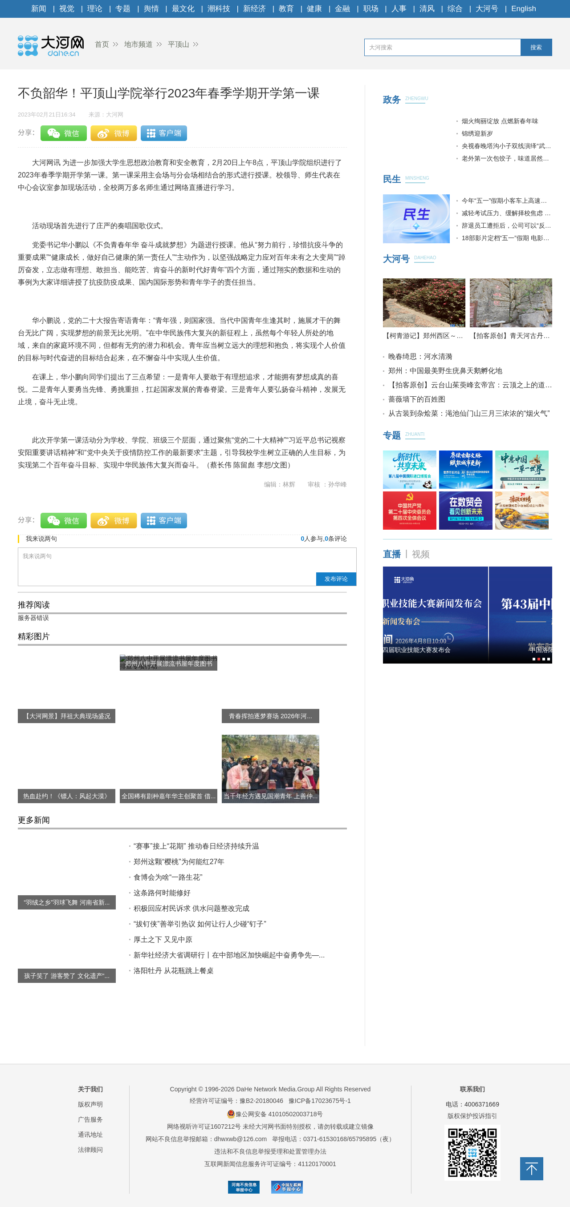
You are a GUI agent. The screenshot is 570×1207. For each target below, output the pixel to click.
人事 (399, 8)
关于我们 (90, 1089)
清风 (427, 8)
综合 (455, 8)
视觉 (66, 8)
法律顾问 (90, 1149)
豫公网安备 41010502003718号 (275, 1114)
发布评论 (336, 578)
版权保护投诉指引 (472, 1115)
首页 (102, 44)
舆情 (151, 8)
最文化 (183, 8)
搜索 (536, 47)
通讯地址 (90, 1134)
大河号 (487, 8)
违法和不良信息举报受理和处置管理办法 (270, 1151)
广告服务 (90, 1119)
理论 (94, 8)
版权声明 (90, 1104)
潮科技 (219, 8)
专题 (122, 8)
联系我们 (472, 1089)
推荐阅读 (34, 604)
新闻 (38, 8)
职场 (371, 8)
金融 (342, 8)
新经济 (254, 8)
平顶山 (178, 44)
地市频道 (138, 44)
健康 (314, 8)
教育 (286, 8)
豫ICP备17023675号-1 (320, 1100)
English (523, 8)
